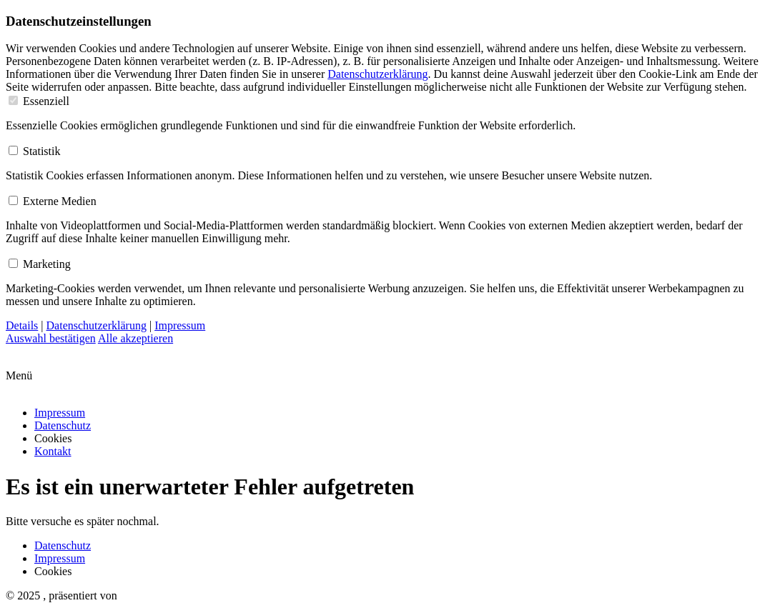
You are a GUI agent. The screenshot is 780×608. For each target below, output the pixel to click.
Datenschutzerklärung (377, 74)
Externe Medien (53, 201)
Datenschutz (62, 425)
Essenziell (39, 101)
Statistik (34, 151)
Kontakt (52, 451)
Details (22, 325)
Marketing (40, 264)
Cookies (52, 438)
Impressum (179, 325)
